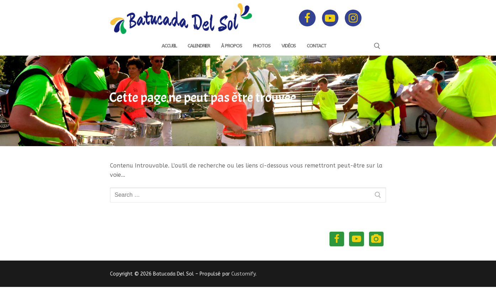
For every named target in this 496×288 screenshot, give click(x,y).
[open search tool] (377, 46)
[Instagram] (353, 18)
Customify (243, 275)
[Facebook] (307, 18)
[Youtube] (330, 18)
